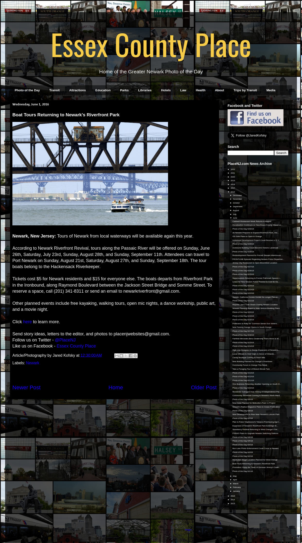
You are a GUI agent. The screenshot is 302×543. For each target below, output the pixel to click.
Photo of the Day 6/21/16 (243, 301)
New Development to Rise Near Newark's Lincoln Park (255, 414)
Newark (32, 363)
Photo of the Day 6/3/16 (242, 452)
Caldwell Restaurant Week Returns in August (251, 221)
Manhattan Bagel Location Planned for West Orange (254, 460)
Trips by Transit (245, 90)
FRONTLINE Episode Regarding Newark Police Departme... (258, 259)
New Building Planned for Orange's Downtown (252, 361)
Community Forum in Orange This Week (249, 365)
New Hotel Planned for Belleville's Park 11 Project (253, 403)
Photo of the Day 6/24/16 (243, 286)
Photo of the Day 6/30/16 (243, 229)
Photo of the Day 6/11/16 (243, 380)
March (236, 484)
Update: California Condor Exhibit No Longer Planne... (255, 297)
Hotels (166, 90)
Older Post (204, 387)
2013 (233, 503)
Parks (124, 90)
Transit (54, 90)
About (219, 90)
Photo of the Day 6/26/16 (243, 271)
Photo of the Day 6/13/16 (243, 373)
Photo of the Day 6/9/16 (242, 399)
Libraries (144, 90)
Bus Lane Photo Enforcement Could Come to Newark (255, 448)
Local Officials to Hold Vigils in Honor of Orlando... (253, 354)
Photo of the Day (27, 90)
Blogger (188, 530)
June (235, 218)
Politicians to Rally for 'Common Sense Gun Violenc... (255, 323)
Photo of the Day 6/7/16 (242, 418)
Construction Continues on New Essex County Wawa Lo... (257, 225)
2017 (233, 188)
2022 (233, 169)
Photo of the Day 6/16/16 (243, 335)
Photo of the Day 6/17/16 (243, 331)
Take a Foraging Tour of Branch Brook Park (251, 369)
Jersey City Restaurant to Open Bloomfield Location (254, 263)
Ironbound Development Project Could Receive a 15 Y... (256, 240)
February (237, 487)
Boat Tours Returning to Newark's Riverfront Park (253, 464)
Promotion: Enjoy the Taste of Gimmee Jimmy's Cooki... (256, 467)
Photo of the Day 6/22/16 (243, 293)
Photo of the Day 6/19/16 (243, 316)
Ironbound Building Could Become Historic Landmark (255, 248)
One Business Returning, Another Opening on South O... (256, 384)
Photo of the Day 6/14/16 (243, 346)
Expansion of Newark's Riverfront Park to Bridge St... (255, 426)
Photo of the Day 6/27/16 (243, 267)
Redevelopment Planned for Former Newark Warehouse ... (257, 255)
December (237, 195)
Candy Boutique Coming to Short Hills (248, 357)
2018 (233, 184)
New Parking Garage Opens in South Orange (252, 327)
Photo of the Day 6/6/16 (242, 437)
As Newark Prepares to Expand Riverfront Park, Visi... (255, 233)
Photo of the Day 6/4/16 (242, 445)
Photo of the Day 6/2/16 (242, 456)
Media (270, 90)
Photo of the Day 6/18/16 (243, 320)
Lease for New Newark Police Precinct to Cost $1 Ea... (255, 282)
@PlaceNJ (65, 340)
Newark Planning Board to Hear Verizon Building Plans (256, 308)
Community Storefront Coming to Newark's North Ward (256, 395)
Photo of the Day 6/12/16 (243, 376)
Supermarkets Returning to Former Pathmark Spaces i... (256, 278)
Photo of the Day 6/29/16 (243, 244)
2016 (233, 192)
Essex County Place (151, 44)
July (235, 214)
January (236, 491)
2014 (233, 500)
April (235, 480)
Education (103, 90)
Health (200, 90)
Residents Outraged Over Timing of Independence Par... (256, 392)
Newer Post (26, 387)
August (236, 210)
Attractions (77, 90)
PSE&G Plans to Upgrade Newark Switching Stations (255, 433)
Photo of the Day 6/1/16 (242, 471)
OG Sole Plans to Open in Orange (247, 236)
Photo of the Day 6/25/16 (243, 274)
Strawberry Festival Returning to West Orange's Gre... (255, 429)
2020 (233, 177)
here (27, 321)
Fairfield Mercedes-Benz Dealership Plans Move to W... (256, 339)
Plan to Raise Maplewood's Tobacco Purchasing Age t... (256, 422)
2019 (233, 180)
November (237, 199)
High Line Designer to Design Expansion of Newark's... (256, 350)
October (236, 203)
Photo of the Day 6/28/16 (243, 252)
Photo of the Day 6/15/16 (243, 342)
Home (115, 387)
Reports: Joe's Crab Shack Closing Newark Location (255, 305)
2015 (233, 496)
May (235, 476)
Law (183, 90)
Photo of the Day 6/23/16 (243, 289)
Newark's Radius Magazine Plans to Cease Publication (256, 407)
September (238, 206)
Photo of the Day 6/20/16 (243, 312)
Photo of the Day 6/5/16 (242, 441)
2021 (233, 173)
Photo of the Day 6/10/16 (243, 388)
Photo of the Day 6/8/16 (242, 411)
